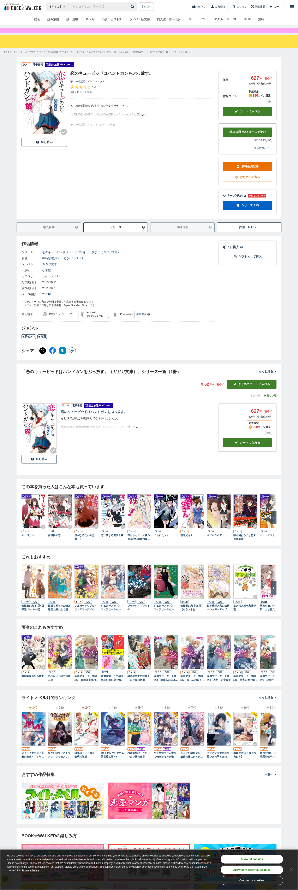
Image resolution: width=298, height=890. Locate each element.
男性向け (28, 344)
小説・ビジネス (112, 19)
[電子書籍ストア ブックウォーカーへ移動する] (19, 59)
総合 (37, 19)
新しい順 (269, 403)
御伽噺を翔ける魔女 (33, 683)
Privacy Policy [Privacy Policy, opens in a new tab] (30, 870)
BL (191, 19)
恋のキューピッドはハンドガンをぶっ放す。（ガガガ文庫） (81, 259)
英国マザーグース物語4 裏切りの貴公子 (219, 685)
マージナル (28, 542)
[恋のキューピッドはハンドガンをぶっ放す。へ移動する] (170, 59)
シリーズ (127, 234)
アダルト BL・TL (225, 19)
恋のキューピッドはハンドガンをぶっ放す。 (94, 419)
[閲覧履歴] (258, 6)
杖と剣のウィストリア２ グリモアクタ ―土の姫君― (60, 762)
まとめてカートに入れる (251, 391)
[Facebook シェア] (52, 358)
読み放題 (53, 19)
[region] (149, 869)
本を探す (146, 6)
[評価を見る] (83, 97)
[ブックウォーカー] (22, 6)
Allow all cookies (252, 859)
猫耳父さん (186, 542)
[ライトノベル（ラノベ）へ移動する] (73, 59)
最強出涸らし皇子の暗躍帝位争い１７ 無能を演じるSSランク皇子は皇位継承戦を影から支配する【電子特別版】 (271, 762)
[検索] (133, 7)
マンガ (89, 19)
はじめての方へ (247, 184)
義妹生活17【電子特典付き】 (244, 762)
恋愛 (42, 344)
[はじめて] (239, 6)
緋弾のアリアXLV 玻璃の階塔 (85, 762)
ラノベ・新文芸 (139, 19)
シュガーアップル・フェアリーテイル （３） (112, 615)
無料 (261, 19)
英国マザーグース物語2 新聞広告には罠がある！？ (166, 685)
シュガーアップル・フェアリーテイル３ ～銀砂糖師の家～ (166, 615)
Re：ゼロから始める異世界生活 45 (112, 762)
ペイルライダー (215, 542)
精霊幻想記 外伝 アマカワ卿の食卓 (138, 762)
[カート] (275, 6)
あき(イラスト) (73, 265)
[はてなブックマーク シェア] (62, 358)
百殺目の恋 (54, 542)
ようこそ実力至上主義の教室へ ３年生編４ (33, 762)
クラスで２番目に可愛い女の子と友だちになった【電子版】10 (219, 762)
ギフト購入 (233, 254)
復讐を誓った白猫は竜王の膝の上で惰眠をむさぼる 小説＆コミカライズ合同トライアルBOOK (112, 685)
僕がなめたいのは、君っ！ (85, 544)
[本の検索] (58, 7)
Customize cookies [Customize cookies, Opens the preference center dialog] (251, 880)
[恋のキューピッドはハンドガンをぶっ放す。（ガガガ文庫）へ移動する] (117, 59)
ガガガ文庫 (49, 271)
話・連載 (72, 19)
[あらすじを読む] (142, 117)
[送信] (133, 7)
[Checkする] (63, 139)
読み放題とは (263, 155)
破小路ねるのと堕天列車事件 (244, 544)
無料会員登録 (247, 174)
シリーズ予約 (234, 203)
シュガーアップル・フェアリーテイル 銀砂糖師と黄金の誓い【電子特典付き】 (85, 615)
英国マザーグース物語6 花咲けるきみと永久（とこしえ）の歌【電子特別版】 (272, 685)
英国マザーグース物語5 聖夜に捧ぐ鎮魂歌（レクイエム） (245, 685)
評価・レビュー (249, 234)
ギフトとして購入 (247, 264)
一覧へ (270, 782)
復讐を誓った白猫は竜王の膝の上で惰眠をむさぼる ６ (59, 615)
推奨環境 (143, 321)
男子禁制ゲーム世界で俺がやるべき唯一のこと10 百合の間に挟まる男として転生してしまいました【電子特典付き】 (165, 762)
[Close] (291, 869)
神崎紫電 (80, 89)
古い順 (255, 403)
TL (203, 19)
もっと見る (267, 379)
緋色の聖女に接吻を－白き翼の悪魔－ (138, 685)
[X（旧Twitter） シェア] (42, 358)
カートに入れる (247, 118)
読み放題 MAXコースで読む (248, 139)
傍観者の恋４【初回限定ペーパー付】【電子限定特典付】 (33, 615)
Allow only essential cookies (251, 869)
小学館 (46, 277)
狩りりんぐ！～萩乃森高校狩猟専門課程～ (138, 544)
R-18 (247, 19)
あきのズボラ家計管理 (244, 615)
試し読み (44, 149)
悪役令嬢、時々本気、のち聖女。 (270, 615)
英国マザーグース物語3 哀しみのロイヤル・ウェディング (192, 685)
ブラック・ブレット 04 (138, 615)
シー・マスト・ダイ (271, 542)
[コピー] (72, 358)
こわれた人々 (161, 542)
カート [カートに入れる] (247, 450)
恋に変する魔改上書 (112, 542)
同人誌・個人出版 (168, 19)
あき (102, 89)
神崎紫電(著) (50, 265)
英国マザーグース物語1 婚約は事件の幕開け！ (86, 685)
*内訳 (269, 109)
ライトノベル (51, 283)
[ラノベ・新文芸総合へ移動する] (48, 59)
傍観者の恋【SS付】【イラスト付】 (192, 615)
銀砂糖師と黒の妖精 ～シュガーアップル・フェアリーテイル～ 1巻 (218, 615)
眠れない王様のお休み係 (59, 685)
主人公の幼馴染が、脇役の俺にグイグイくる (191, 762)
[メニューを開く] (291, 6)
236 (46, 301)
